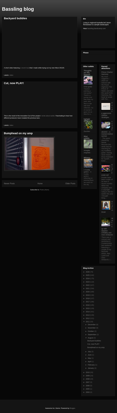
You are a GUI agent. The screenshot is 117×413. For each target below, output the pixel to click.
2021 (88, 288)
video (11, 75)
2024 (88, 278)
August (90, 338)
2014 (88, 312)
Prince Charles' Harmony (107, 73)
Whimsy (87, 158)
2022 (88, 285)
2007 (88, 382)
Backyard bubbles (15, 18)
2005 (88, 389)
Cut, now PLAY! (14, 83)
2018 (88, 298)
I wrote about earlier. (48, 116)
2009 (88, 376)
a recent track (25, 68)
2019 (88, 295)
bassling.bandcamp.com (96, 28)
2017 (88, 302)
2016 (88, 305)
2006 (88, 386)
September (92, 335)
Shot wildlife (86, 137)
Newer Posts (9, 183)
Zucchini (87, 131)
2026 (88, 272)
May (89, 358)
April (90, 362)
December (92, 325)
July (89, 352)
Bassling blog (18, 9)
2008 (88, 379)
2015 (88, 308)
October (91, 331)
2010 (88, 372)
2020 (88, 292)
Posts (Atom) (44, 190)
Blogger (72, 408)
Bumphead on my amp (18, 133)
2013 (88, 315)
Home (40, 183)
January (91, 368)
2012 (88, 318)
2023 (88, 282)
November (92, 328)
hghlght (87, 119)
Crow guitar (88, 87)
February (91, 365)
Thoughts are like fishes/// (88, 73)
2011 (88, 322)
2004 (88, 392)
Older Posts (70, 183)
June (90, 355)
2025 (88, 275)
